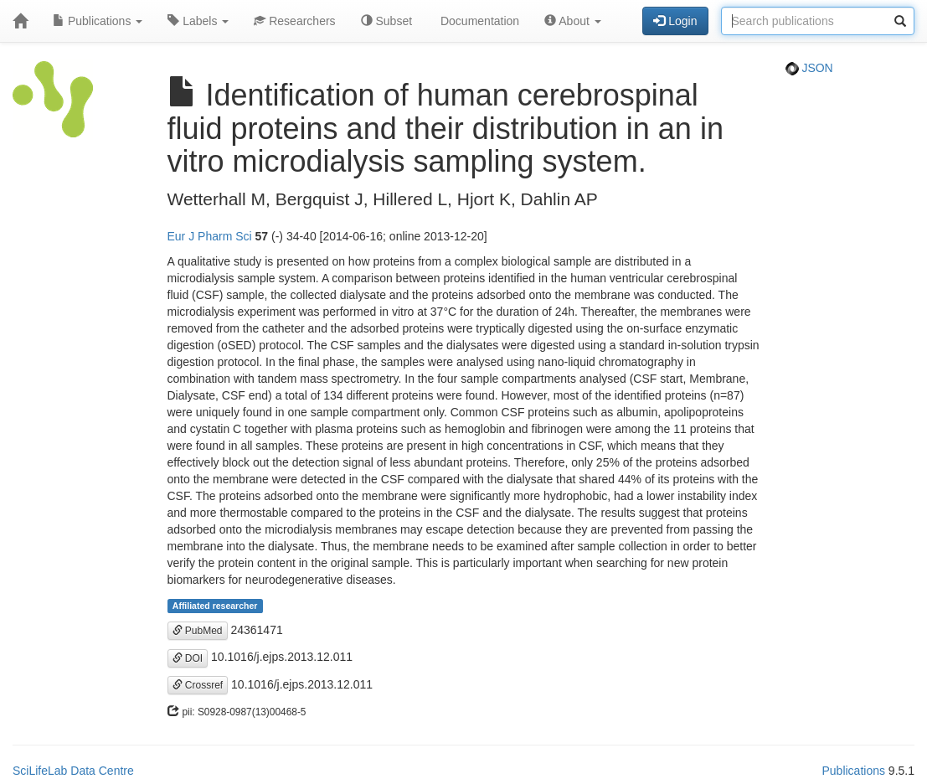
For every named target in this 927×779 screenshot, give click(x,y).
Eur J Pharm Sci (209, 236)
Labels (198, 21)
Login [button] (675, 21)
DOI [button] (188, 658)
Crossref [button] (198, 685)
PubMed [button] (198, 631)
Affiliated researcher (215, 606)
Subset (386, 21)
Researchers (294, 21)
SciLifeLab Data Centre (73, 770)
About (572, 21)
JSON (809, 68)
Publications (97, 21)
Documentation (478, 21)
